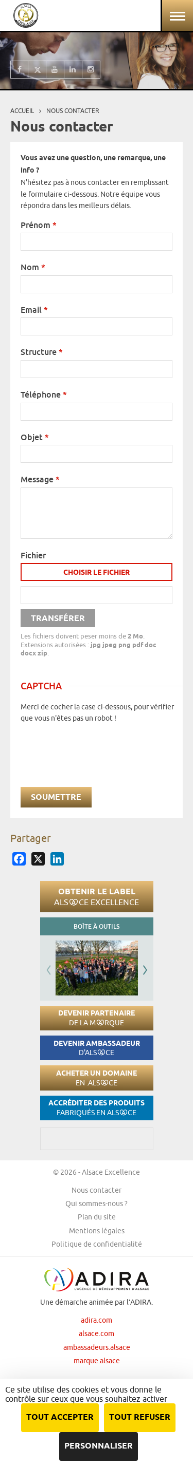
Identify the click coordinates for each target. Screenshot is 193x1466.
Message (40, 479)
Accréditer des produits (96, 1108)
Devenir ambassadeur (97, 1048)
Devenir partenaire (96, 1018)
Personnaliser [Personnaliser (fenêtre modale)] (98, 1446)
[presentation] (99, 744)
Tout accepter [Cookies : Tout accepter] (60, 1417)
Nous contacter (96, 1190)
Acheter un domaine (96, 1078)
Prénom (39, 225)
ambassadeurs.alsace (96, 1347)
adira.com (96, 1320)
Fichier (33, 555)
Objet (35, 437)
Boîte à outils (96, 926)
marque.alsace (97, 1361)
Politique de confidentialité (96, 1244)
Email (34, 310)
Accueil (22, 111)
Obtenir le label (96, 896)
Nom (33, 267)
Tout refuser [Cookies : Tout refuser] (139, 1417)
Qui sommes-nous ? (96, 1203)
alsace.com (96, 1333)
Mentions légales (97, 1231)
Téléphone (44, 394)
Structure (42, 352)
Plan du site (97, 1217)
